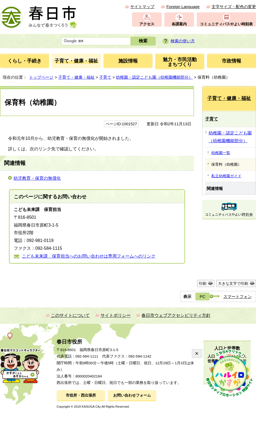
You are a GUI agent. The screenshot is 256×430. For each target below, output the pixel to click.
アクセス (146, 24)
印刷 (202, 283)
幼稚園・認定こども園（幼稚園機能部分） (154, 77)
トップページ (41, 77)
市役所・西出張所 (81, 395)
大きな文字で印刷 (233, 283)
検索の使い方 (183, 41)
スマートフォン (237, 296)
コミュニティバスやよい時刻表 (226, 24)
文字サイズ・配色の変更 (234, 6)
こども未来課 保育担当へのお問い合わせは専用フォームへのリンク (88, 256)
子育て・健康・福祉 (76, 77)
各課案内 (179, 24)
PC (202, 296)
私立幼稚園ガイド (226, 176)
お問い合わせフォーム (132, 395)
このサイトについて (70, 315)
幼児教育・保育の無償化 (37, 178)
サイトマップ (142, 6)
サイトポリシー (116, 315)
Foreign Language (182, 6)
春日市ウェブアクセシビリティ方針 (175, 315)
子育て (105, 77)
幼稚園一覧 (220, 153)
